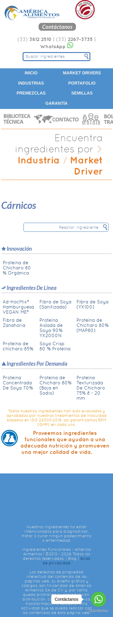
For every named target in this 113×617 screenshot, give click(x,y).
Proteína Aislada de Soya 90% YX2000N (51, 328)
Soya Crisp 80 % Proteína (55, 346)
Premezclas (31, 93)
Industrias (31, 83)
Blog (72, 558)
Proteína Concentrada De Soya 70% (18, 382)
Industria (38, 160)
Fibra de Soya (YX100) (92, 304)
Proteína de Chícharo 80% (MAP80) (92, 325)
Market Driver (86, 165)
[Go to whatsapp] (98, 599)
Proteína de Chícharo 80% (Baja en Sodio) (55, 385)
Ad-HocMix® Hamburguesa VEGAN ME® (18, 307)
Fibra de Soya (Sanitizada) (55, 304)
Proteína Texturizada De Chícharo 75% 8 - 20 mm (91, 388)
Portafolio (82, 83)
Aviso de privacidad (66, 560)
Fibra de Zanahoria (14, 323)
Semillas (82, 93)
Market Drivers (82, 72)
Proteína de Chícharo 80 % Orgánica (17, 267)
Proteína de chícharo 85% (18, 346)
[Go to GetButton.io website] (98, 611)
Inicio (31, 72)
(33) (34, 39)
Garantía (57, 103)
